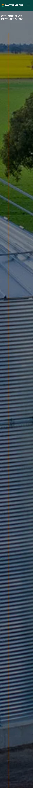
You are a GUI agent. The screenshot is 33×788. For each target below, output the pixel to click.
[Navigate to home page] (13, 5)
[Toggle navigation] (28, 4)
